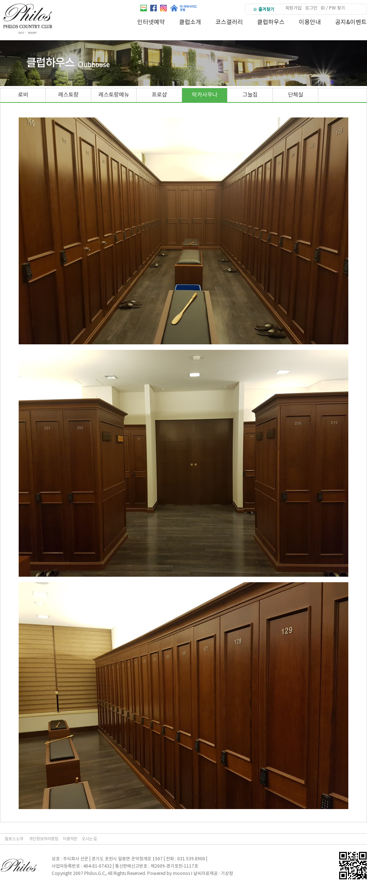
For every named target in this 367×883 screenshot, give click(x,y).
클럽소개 (190, 22)
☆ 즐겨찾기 (263, 9)
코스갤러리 (229, 22)
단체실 (295, 95)
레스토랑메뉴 (114, 95)
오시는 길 (89, 839)
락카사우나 (205, 95)
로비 (23, 95)
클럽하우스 (271, 22)
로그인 (311, 8)
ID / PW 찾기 (333, 8)
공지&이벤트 (351, 22)
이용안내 (310, 22)
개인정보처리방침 (43, 839)
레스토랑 (68, 95)
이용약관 (70, 839)
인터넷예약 (151, 22)
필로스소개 (14, 839)
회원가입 (293, 8)
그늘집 (250, 95)
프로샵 (159, 95)
